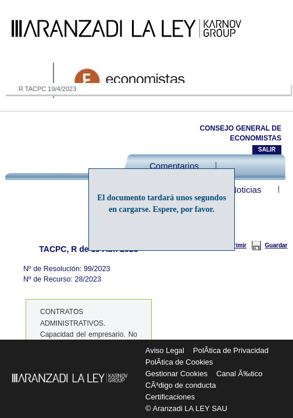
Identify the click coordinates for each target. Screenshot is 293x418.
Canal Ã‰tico (239, 373)
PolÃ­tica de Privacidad (231, 350)
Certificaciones (170, 396)
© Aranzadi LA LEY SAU (186, 408)
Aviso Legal (164, 350)
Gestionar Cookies (176, 373)
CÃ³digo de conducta (180, 385)
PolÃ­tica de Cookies (179, 362)
